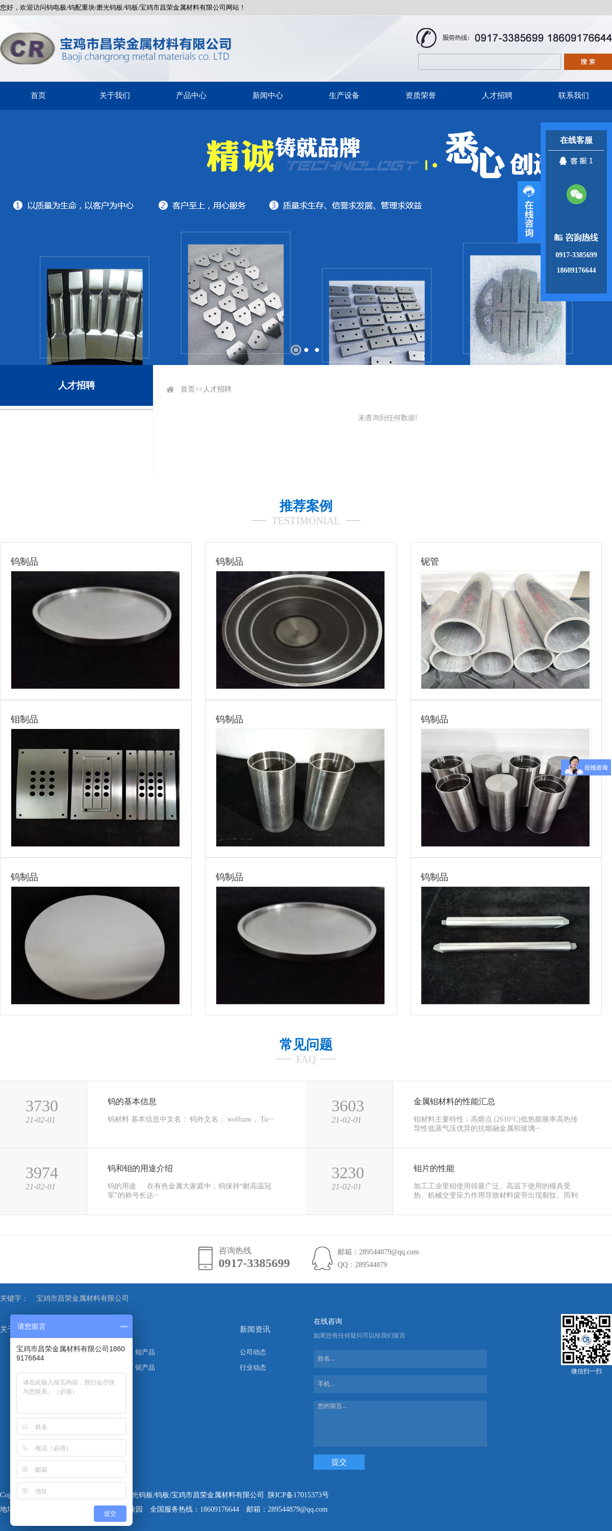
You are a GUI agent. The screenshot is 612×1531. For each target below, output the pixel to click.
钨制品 (24, 561)
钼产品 (145, 1352)
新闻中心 (267, 95)
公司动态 (253, 1352)
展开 (529, 211)
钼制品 (24, 719)
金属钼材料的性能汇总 (454, 1101)
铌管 (430, 561)
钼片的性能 (434, 1168)
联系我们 (573, 95)
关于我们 (114, 95)
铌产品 (145, 1367)
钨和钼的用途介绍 (140, 1168)
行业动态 (253, 1367)
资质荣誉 (420, 95)
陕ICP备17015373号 (298, 1495)
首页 (38, 95)
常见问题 (306, 1044)
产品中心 (191, 95)
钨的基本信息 (132, 1101)
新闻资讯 (255, 1329)
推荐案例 (306, 506)
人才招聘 (497, 95)
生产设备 (344, 95)
